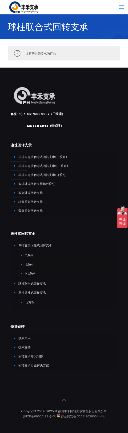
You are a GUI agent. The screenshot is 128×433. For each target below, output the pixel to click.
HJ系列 (30, 273)
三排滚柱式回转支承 (32, 292)
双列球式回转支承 (30, 193)
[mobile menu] (122, 7)
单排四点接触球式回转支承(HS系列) (43, 166)
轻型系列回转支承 (30, 202)
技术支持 (24, 347)
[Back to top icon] (64, 400)
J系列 (29, 264)
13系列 (29, 302)
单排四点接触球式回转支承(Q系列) (42, 175)
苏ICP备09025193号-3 (39, 416)
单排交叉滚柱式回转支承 (35, 245)
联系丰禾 (24, 338)
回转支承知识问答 (30, 356)
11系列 (29, 255)
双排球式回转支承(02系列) (37, 184)
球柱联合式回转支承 (32, 283)
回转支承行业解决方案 (33, 365)
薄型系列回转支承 (30, 211)
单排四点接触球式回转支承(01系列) (42, 157)
